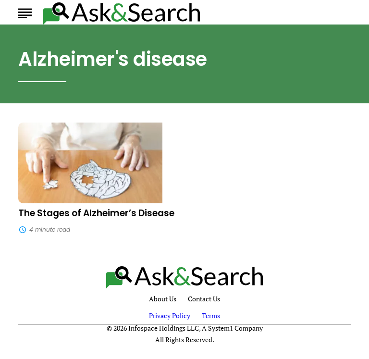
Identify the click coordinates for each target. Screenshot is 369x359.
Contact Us (204, 299)
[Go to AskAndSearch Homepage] (121, 12)
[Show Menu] (24, 11)
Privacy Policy (169, 315)
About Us (162, 299)
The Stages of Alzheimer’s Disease (96, 213)
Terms (211, 315)
